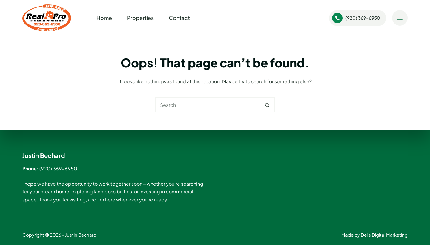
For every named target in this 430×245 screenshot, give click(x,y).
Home (104, 17)
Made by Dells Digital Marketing (374, 235)
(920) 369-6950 (356, 18)
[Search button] (267, 104)
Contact (179, 17)
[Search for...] (207, 104)
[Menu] (400, 18)
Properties (140, 17)
